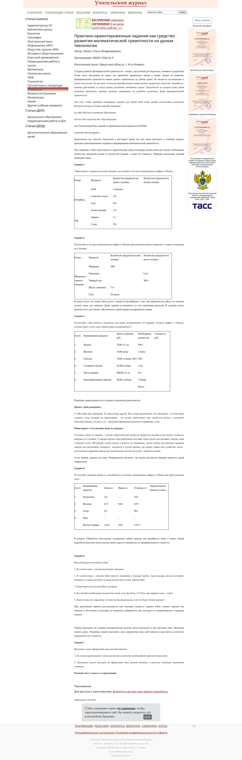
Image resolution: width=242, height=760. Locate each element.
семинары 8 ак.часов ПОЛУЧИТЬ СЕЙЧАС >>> (108, 24)
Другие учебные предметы (45, 105)
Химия (32, 101)
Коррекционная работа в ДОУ (47, 121)
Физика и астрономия (42, 93)
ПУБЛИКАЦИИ (84, 726)
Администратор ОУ (40, 25)
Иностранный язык (40, 41)
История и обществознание (45, 53)
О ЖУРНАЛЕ (34, 12)
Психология (35, 81)
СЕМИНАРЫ (117, 12)
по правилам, (126, 708)
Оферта (162, 733)
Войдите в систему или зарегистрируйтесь (140, 691)
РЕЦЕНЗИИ (83, 12)
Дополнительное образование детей (47, 134)
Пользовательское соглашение (95, 733)
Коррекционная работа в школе (44, 63)
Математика (35, 69)
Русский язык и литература (45, 85)
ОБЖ (31, 77)
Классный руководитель (43, 57)
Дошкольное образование (45, 117)
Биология (34, 33)
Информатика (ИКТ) (40, 45)
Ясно (147, 717)
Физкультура (36, 97)
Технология (35, 89)
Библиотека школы (40, 29)
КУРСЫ (162, 726)
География (34, 37)
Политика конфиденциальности (136, 733)
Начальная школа (39, 73)
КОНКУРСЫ (100, 12)
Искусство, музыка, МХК (43, 49)
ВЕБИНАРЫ (135, 12)
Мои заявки (202, 20)
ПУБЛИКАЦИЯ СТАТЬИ (59, 12)
